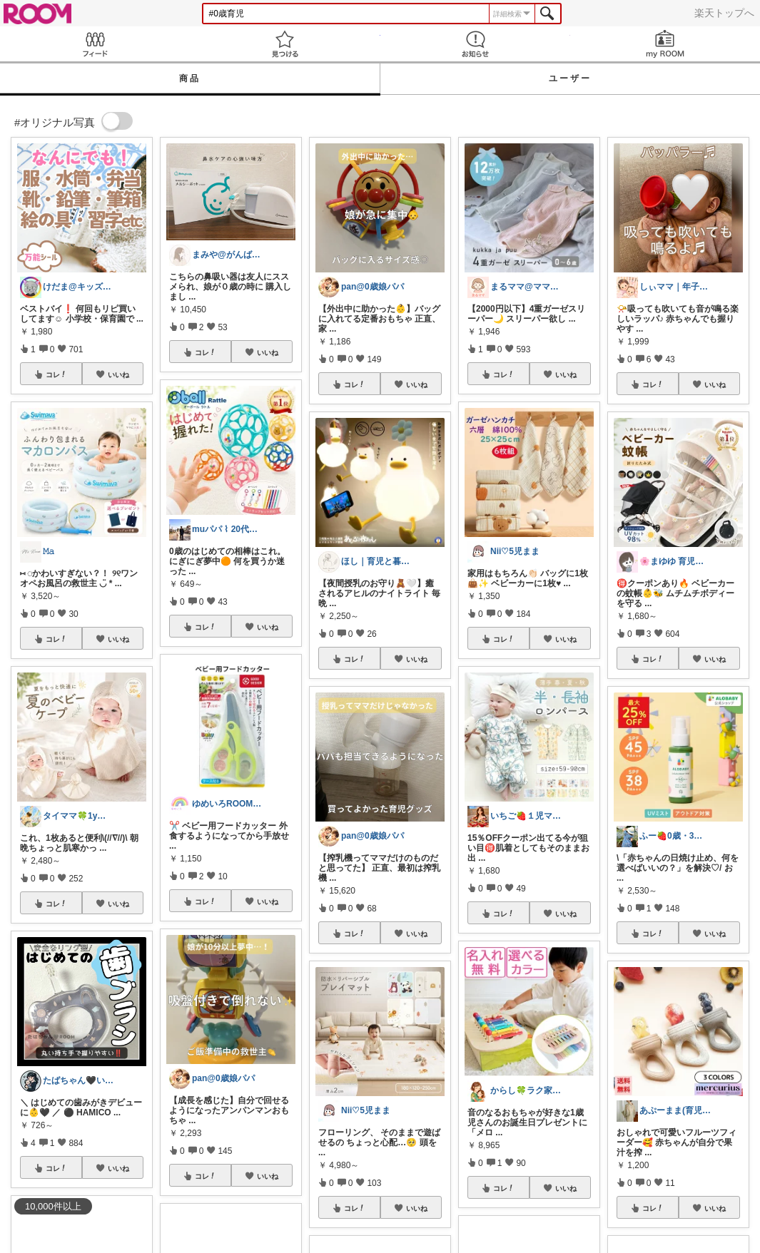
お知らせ (475, 43)
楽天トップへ (724, 13)
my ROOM (665, 43)
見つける (285, 43)
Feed (95, 43)
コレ (56, 374)
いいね (118, 374)
